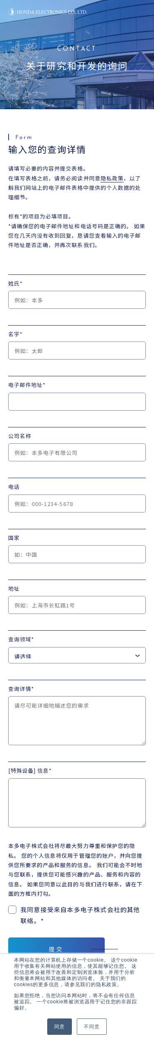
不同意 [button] (91, 1027)
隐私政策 (112, 178)
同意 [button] (59, 1027)
